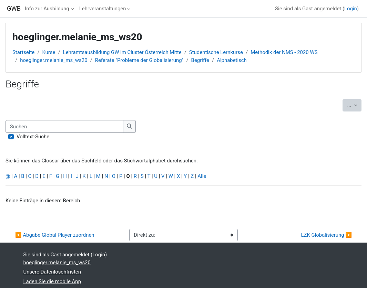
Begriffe (200, 60)
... (354, 104)
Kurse (48, 52)
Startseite (23, 52)
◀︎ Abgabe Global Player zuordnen (54, 235)
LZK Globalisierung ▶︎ (326, 235)
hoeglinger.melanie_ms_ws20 (53, 60)
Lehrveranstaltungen (102, 9)
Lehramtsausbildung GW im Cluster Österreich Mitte (122, 52)
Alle (201, 176)
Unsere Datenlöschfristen (52, 272)
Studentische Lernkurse (216, 52)
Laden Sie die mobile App (52, 281)
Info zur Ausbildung (47, 9)
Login (350, 9)
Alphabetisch (232, 60)
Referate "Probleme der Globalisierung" (139, 60)
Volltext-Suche (33, 137)
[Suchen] (64, 126)
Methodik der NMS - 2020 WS (284, 52)
